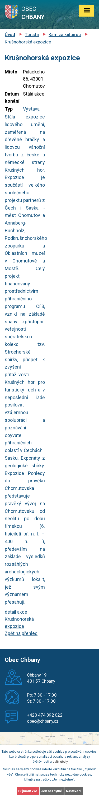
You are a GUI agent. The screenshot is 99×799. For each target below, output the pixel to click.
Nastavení (73, 791)
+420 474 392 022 (44, 715)
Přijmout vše (27, 791)
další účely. (60, 761)
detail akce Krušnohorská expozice (19, 619)
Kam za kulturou (65, 34)
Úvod (10, 34)
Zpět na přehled (21, 633)
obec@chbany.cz (42, 721)
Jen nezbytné (51, 791)
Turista (32, 34)
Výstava (31, 109)
